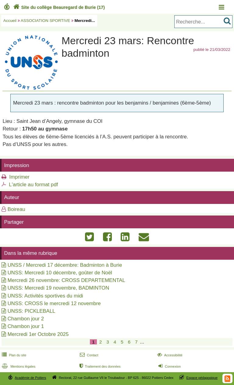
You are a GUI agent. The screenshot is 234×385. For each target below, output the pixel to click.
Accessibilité (169, 355)
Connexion (169, 366)
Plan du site (13, 355)
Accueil (9, 20)
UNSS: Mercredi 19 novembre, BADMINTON (58, 288)
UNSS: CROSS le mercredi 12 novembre (54, 303)
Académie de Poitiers (30, 378)
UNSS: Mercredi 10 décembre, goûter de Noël (60, 273)
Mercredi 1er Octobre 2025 (38, 334)
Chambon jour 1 (26, 326)
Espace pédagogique (202, 378)
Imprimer (19, 177)
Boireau (16, 209)
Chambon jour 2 (26, 319)
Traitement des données (99, 366)
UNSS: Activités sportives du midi (45, 296)
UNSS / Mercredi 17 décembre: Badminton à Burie (65, 265)
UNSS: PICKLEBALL (31, 311)
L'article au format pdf (33, 184)
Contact (88, 355)
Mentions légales (18, 366)
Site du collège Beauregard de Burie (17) (58, 7)
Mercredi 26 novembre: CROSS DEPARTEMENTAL (66, 280)
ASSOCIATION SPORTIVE (45, 20)
